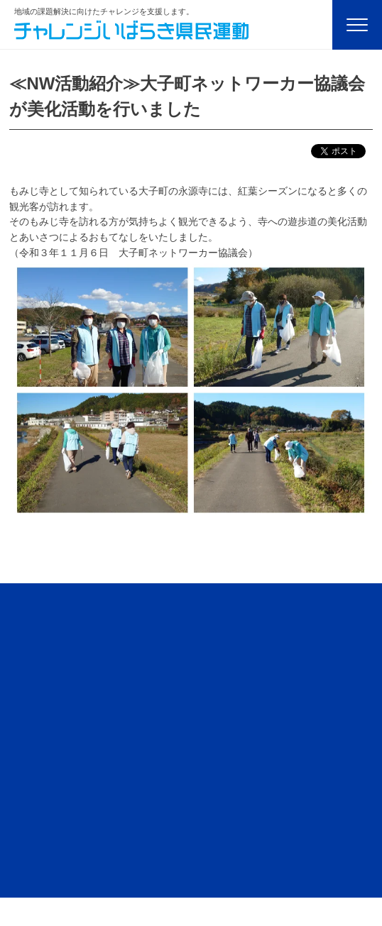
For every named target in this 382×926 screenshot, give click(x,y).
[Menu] (357, 25)
